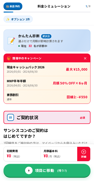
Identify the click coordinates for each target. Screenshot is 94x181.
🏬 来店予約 (13, 6)
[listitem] (18, 19)
